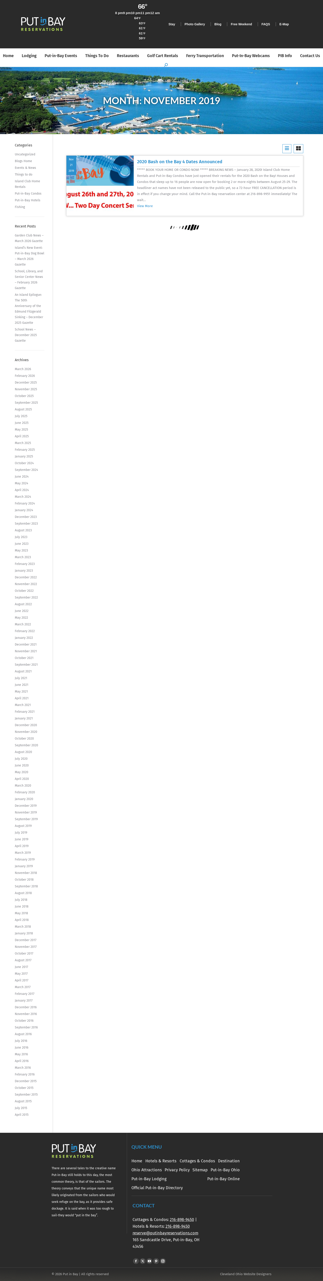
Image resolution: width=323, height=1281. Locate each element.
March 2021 (23, 705)
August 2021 (23, 671)
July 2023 (21, 537)
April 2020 (22, 779)
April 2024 (22, 490)
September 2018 (26, 886)
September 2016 (26, 1027)
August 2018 (23, 893)
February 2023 (25, 564)
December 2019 (26, 806)
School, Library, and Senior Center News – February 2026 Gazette (29, 279)
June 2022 (21, 611)
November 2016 (26, 1014)
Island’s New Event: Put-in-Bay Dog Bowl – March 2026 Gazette (29, 256)
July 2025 (21, 416)
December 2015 (26, 1081)
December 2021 (26, 644)
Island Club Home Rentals (27, 184)
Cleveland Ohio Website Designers (245, 1274)
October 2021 (24, 658)
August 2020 (23, 752)
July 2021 (21, 678)
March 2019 (23, 853)
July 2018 (21, 900)
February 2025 (25, 450)
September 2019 (26, 819)
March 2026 (23, 369)
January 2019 (24, 866)
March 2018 (23, 927)
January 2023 (24, 571)
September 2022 (26, 597)
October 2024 (24, 463)
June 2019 (21, 839)
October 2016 (24, 1021)
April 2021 (21, 698)
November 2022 (26, 584)
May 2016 (21, 1054)
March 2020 (23, 785)
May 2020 (21, 772)
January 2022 (24, 638)
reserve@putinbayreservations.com (165, 1233)
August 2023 (23, 530)
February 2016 (25, 1074)
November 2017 (26, 947)
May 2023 (21, 550)
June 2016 (21, 1047)
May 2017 (21, 974)
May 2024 (21, 483)
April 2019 (21, 846)
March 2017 (23, 987)
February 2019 (25, 859)
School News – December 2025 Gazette (26, 335)
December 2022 (26, 577)
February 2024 (25, 503)
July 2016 (21, 1041)
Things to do (23, 174)
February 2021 (25, 712)
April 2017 (21, 980)
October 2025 (24, 396)
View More (145, 206)
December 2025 (26, 382)
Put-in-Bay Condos (28, 193)
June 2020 (22, 765)
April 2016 (21, 1061)
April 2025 (22, 436)
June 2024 (21, 476)
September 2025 (26, 403)
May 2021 (21, 691)
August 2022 (23, 604)
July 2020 (21, 759)
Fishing (20, 207)
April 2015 (21, 1115)
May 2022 (21, 618)
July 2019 (21, 833)
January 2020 (24, 799)
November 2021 (26, 651)
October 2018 (24, 880)
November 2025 (26, 389)
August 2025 (23, 409)
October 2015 (24, 1088)
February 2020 (25, 792)
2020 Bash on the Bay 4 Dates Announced (179, 161)
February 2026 (25, 376)
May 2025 (21, 429)
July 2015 (21, 1108)
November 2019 (26, 812)
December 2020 (26, 725)
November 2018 (26, 873)
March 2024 (23, 497)
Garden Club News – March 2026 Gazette (29, 238)
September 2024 (26, 470)
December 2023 (26, 517)
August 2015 (23, 1101)
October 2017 (24, 953)
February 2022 (25, 631)
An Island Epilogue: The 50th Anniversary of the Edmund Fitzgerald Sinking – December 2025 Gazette (29, 309)
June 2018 (21, 906)
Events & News (25, 168)
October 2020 (24, 738)
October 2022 (24, 591)
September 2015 (26, 1094)
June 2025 (21, 423)
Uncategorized (25, 154)
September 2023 (26, 524)
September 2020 (26, 745)
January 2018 (24, 933)
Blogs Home (23, 161)
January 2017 (24, 1000)
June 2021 (21, 685)
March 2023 (23, 557)
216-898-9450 (182, 1219)
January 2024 (24, 510)
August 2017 (23, 960)
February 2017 (24, 994)
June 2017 (21, 967)
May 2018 (21, 913)
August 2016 (23, 1034)
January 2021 (24, 718)
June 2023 (21, 544)
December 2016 (26, 1007)
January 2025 (24, 456)
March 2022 (23, 624)
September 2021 (26, 665)
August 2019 (23, 826)
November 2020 (26, 732)
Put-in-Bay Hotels (27, 200)
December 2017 (25, 940)
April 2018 (22, 920)
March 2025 (23, 443)
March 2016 (23, 1068)
